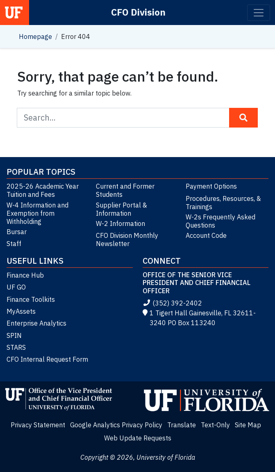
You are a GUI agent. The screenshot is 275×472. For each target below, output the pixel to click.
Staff (14, 243)
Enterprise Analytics (36, 323)
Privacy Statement (38, 425)
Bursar (17, 232)
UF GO (16, 287)
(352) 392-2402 (172, 303)
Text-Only (215, 425)
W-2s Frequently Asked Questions (220, 221)
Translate (181, 425)
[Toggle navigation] (258, 13)
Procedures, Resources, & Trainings (223, 202)
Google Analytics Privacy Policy (116, 425)
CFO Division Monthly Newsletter (127, 239)
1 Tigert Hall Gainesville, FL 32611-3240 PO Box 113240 (199, 318)
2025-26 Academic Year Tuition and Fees (43, 190)
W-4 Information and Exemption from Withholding (37, 213)
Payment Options (211, 186)
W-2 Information (120, 223)
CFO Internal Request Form (47, 359)
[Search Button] (243, 118)
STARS (16, 347)
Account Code (206, 235)
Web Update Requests (137, 438)
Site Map (248, 425)
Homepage (35, 36)
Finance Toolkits (31, 299)
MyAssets (21, 311)
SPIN (14, 335)
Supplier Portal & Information (121, 209)
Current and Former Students (125, 190)
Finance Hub (25, 275)
